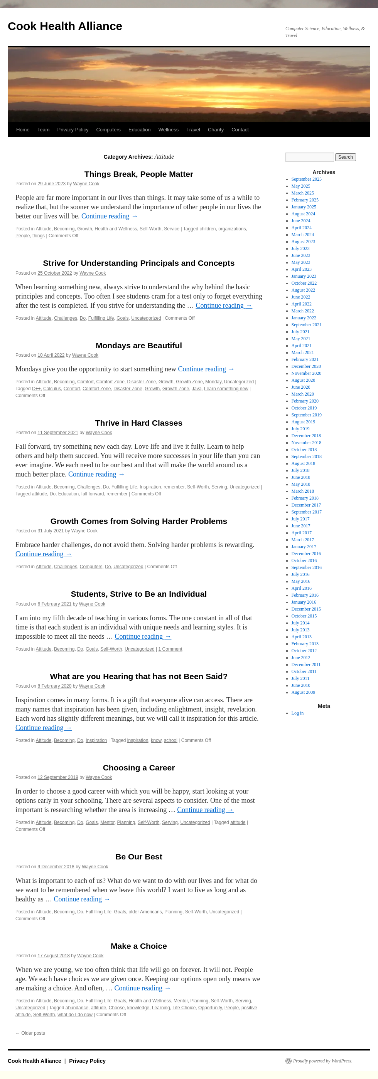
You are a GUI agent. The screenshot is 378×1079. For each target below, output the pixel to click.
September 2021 (307, 324)
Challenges (65, 318)
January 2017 (304, 546)
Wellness (169, 130)
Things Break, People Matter (138, 173)
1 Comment (170, 649)
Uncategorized (146, 318)
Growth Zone (189, 381)
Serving (219, 487)
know (156, 740)
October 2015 (304, 616)
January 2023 (304, 276)
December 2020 (306, 366)
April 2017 (302, 532)
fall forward (92, 494)
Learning (161, 1007)
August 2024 (304, 213)
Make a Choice (139, 945)
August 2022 (304, 290)
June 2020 (301, 387)
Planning (126, 822)
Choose (117, 1007)
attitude (39, 494)
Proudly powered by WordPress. (323, 1061)
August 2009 (304, 692)
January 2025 (304, 207)
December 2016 (306, 553)
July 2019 (301, 428)
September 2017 (307, 512)
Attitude (44, 229)
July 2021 (301, 331)
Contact (240, 130)
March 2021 (303, 352)
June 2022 (301, 297)
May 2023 (301, 262)
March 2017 (303, 539)
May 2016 (301, 581)
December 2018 (306, 435)
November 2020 (307, 373)
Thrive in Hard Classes (138, 422)
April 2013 (302, 636)
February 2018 (305, 498)
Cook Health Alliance (65, 26)
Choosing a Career (139, 767)
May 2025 (301, 186)
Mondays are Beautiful (139, 345)
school (170, 740)
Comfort (85, 381)
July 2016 (301, 574)
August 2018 (304, 463)
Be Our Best (138, 856)
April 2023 (302, 269)
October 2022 (304, 283)
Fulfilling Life (101, 318)
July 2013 (301, 630)
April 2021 (302, 345)
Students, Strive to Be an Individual (139, 593)
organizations (232, 229)
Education (139, 130)
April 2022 (302, 304)
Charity (216, 130)
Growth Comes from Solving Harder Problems (139, 521)
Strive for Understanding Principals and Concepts (139, 262)
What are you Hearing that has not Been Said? (139, 676)
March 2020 (303, 394)
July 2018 (301, 470)
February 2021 (305, 359)
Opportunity (210, 1007)
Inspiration (150, 487)
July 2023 (301, 248)
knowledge (138, 1007)
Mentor (107, 822)
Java (196, 388)
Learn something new (226, 388)
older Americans (145, 912)
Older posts (30, 1033)
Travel (193, 130)
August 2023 (304, 241)
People (22, 235)
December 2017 (306, 505)
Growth (84, 229)
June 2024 (301, 220)
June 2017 (301, 526)
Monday (213, 381)
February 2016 (305, 595)
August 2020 (304, 380)
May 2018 (301, 484)
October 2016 (304, 560)
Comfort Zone (110, 381)
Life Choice (184, 1007)
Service (171, 229)
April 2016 (302, 588)
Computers (108, 130)
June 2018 (301, 477)
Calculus (52, 388)
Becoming (64, 229)
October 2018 (304, 449)
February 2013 (305, 643)
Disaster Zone (141, 381)
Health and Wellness (116, 229)
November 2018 (307, 442)
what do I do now (75, 1014)
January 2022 (304, 318)
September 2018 (307, 456)
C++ (36, 388)
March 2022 (303, 311)
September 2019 (307, 415)
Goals (122, 318)
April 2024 (302, 227)
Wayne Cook (86, 183)
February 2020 (305, 401)
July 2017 (301, 519)
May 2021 (301, 338)
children (207, 229)
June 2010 (301, 685)
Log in (298, 713)
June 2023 (301, 255)
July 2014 (301, 623)
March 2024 (303, 234)
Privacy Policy (72, 130)
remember (174, 487)
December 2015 (306, 609)
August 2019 (304, 422)
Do (83, 318)
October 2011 (304, 671)
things (38, 235)
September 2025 (307, 179)
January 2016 (304, 602)
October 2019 (304, 408)
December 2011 (306, 664)
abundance (77, 1007)
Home (23, 130)
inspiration (137, 740)
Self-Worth (150, 229)
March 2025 (303, 193)
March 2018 (303, 491)
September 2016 (307, 567)
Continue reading (109, 216)
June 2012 (301, 657)
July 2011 (301, 678)
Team (43, 130)
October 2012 (304, 650)
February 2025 (305, 200)
